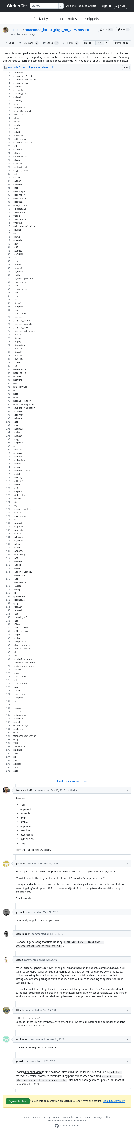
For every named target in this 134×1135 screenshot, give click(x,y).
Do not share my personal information (67, 1120)
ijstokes (16, 29)
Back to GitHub (87, 6)
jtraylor (20, 863)
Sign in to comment (114, 1101)
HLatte (20, 1010)
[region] (67, 422)
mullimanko (23, 1039)
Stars (51, 43)
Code (9, 43)
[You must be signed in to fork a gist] (123, 29)
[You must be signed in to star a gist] (106, 29)
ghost (19, 1061)
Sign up (120, 6)
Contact (87, 1117)
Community (67, 1117)
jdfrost (20, 912)
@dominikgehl (33, 1072)
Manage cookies (102, 1117)
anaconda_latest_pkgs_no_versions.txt (57, 29)
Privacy (36, 1117)
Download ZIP (122, 42)
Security (46, 1117)
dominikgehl (23, 934)
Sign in (106, 6)
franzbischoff (24, 790)
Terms (27, 1117)
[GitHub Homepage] (57, 1126)
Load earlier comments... (72, 781)
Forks (71, 43)
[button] (107, 42)
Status (56, 1117)
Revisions (29, 43)
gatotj (19, 960)
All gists (71, 6)
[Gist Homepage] (17, 6)
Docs (78, 1117)
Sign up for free (18, 1101)
